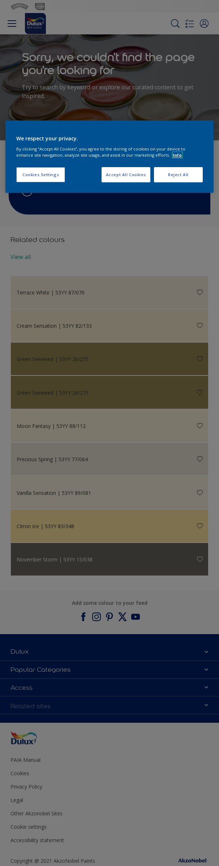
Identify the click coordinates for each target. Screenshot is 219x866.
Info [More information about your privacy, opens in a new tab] (177, 155)
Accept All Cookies (126, 174)
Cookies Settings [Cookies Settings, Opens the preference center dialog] (40, 174)
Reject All (178, 174)
